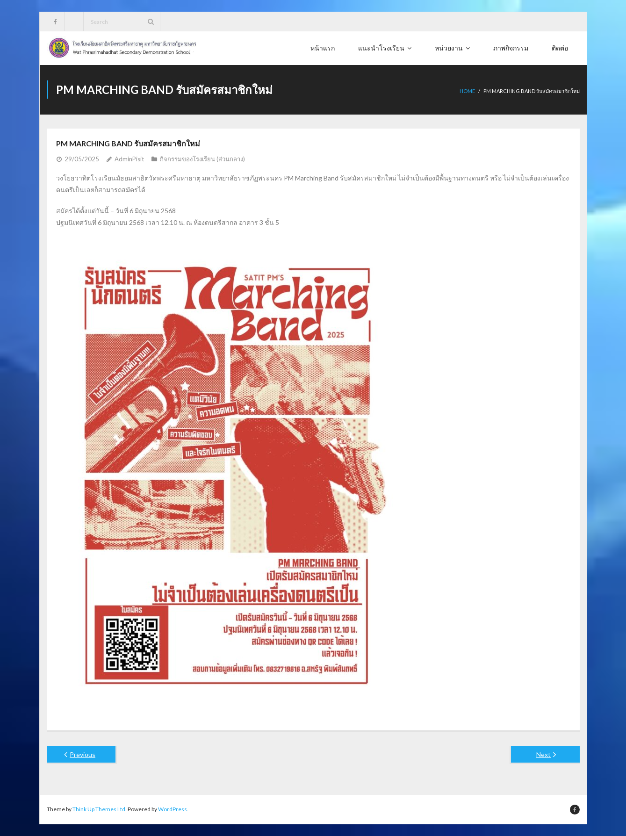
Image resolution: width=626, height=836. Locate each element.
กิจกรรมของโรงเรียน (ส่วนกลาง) (202, 159)
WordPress (172, 809)
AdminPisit (129, 159)
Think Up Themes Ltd (98, 809)
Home (467, 91)
